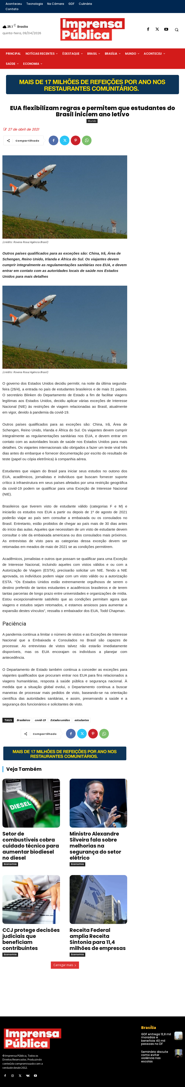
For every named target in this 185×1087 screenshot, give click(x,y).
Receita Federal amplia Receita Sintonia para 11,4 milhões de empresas (98, 939)
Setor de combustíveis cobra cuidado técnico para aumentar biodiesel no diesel (30, 845)
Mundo (92, 121)
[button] (177, 30)
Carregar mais (64, 965)
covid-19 (40, 720)
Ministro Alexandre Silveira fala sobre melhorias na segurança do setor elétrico (95, 845)
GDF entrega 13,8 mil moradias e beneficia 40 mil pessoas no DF (156, 1039)
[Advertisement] (158, 189)
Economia (10, 864)
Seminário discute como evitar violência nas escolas (154, 1056)
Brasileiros (23, 720)
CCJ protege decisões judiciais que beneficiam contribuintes (31, 939)
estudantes (81, 720)
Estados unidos (60, 720)
